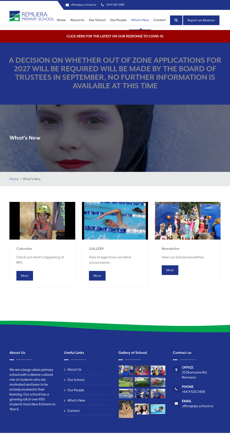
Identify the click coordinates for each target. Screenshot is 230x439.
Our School (97, 20)
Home (61, 20)
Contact (159, 20)
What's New (140, 20)
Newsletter (171, 249)
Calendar (24, 249)
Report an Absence (201, 20)
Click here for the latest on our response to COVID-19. (115, 36)
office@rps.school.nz (83, 4)
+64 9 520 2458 (115, 4)
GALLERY (96, 249)
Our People (118, 20)
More (25, 275)
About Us (77, 20)
